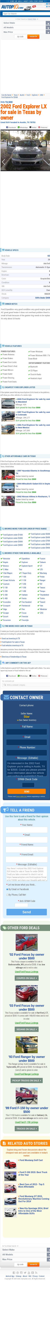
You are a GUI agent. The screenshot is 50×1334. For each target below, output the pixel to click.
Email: (27, 737)
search (33, 36)
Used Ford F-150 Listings (26, 1124)
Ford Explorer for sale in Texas (13, 642)
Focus (24, 613)
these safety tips (21, 796)
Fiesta (24, 598)
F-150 (24, 580)
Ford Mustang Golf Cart (32, 1163)
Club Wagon (7, 573)
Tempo (42, 591)
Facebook (12, 127)
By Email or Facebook (17, 889)
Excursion (7, 620)
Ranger (42, 580)
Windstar (43, 609)
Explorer (25, 562)
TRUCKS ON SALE (26, 1130)
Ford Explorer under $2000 (13, 538)
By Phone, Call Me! (16, 895)
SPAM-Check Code (26, 779)
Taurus (42, 588)
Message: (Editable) (26, 758)
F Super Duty (26, 573)
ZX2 (41, 613)
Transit (42, 602)
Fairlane (25, 595)
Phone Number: (27, 747)
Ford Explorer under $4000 (13, 545)
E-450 (5, 598)
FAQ (30, 1279)
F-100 (24, 577)
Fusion (42, 559)
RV (41, 584)
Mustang (43, 573)
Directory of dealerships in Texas (14, 657)
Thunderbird (44, 595)
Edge (5, 609)
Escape (6, 613)
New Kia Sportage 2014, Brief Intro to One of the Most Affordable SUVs (33, 1214)
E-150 (5, 588)
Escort (5, 616)
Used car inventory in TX (11, 638)
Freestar (25, 616)
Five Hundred (26, 602)
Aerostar (6, 559)
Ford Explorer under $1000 (13, 535)
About (25, 1279)
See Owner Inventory (27, 720)
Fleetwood (26, 606)
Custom (6, 584)
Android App (10, 1279)
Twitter (33, 127)
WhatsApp (23, 127)
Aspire (5, 562)
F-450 (24, 591)
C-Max (5, 569)
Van (41, 606)
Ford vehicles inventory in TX (12, 645)
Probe (42, 577)
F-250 (24, 584)
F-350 (24, 588)
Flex (23, 609)
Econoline (7, 602)
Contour (6, 577)
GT (41, 566)
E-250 (5, 591)
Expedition (26, 559)
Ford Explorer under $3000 (13, 542)
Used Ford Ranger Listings (26, 1075)
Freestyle (25, 620)
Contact (41, 1279)
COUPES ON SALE (26, 978)
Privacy (35, 1279)
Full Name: (26, 726)
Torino (42, 598)
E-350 (5, 595)
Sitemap (18, 1279)
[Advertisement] (25, 66)
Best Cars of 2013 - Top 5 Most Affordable (32, 1188)
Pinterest (44, 127)
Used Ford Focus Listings (26, 971)
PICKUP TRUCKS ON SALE (25, 1082)
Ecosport (6, 606)
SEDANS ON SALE (26, 1030)
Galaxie (43, 562)
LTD (41, 569)
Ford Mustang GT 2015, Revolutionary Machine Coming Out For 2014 (31, 1201)
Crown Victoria (9, 580)
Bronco (6, 566)
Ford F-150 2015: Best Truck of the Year (30, 1176)
